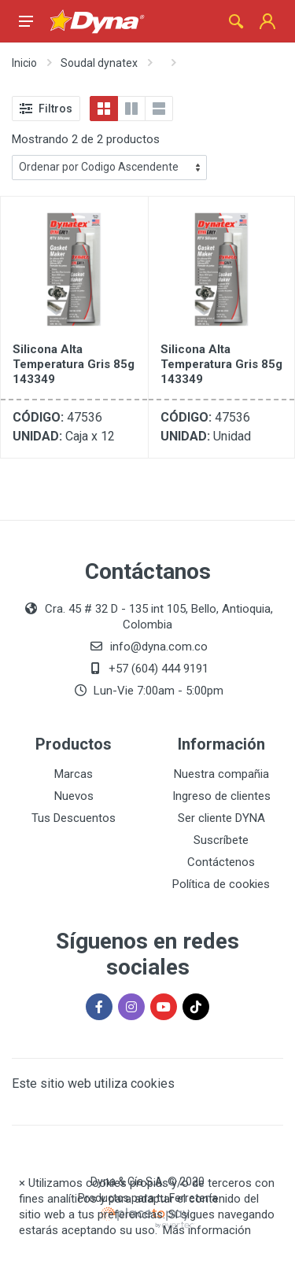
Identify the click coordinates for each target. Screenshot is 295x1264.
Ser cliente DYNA (221, 818)
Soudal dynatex (99, 63)
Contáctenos (221, 862)
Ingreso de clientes (221, 796)
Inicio (24, 63)
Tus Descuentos (73, 818)
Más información (207, 1230)
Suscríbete (221, 840)
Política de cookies (221, 884)
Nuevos (74, 796)
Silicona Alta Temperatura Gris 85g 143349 (74, 364)
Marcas (73, 774)
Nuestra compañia (221, 774)
